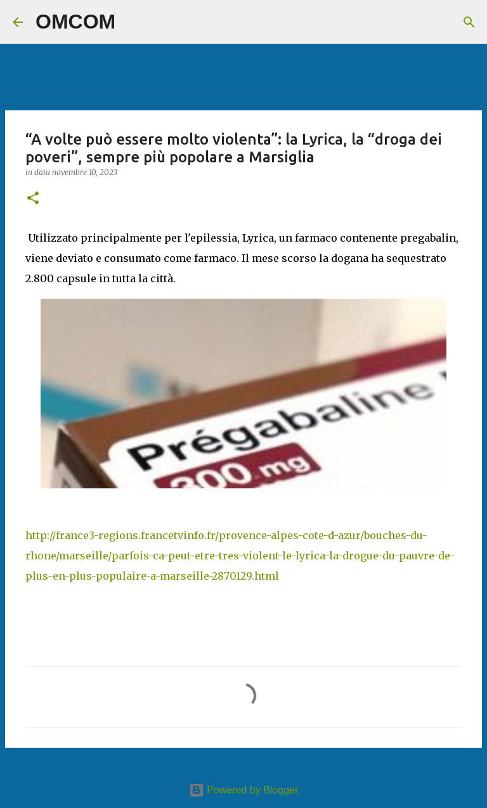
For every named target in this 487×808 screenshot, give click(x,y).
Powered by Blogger (244, 790)
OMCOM (75, 21)
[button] (33, 198)
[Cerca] (133, 22)
